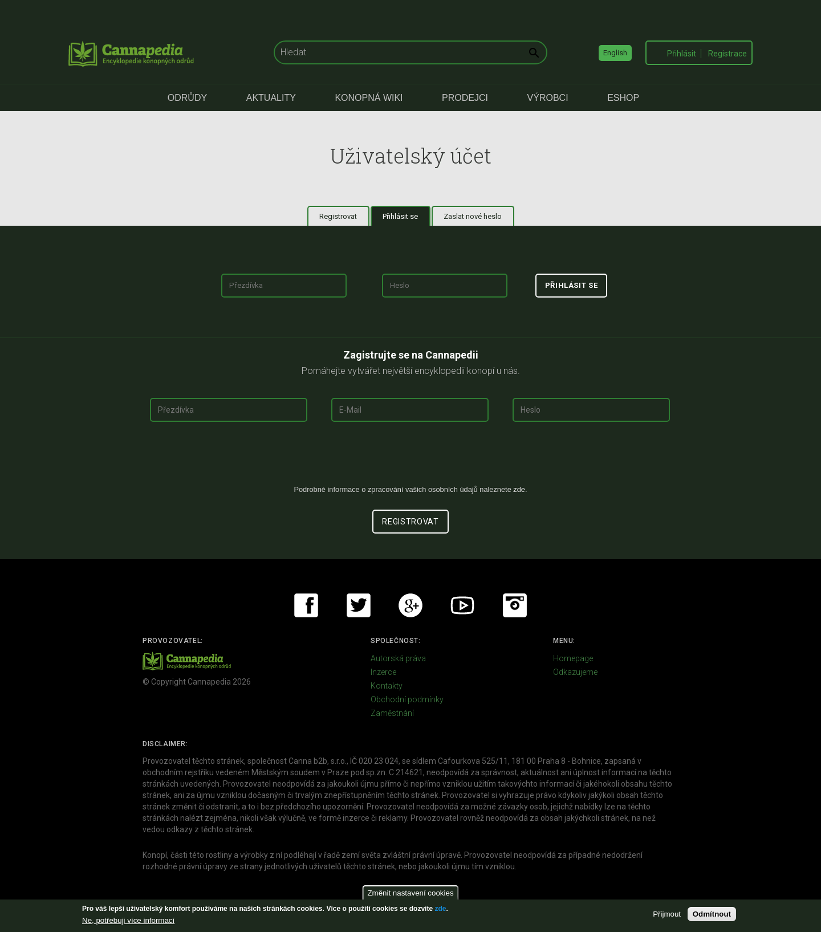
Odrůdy (187, 98)
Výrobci (547, 98)
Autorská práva (398, 658)
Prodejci (465, 98)
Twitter (358, 605)
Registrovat (338, 216)
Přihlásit (681, 53)
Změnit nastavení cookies (410, 893)
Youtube (462, 605)
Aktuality (271, 98)
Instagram (515, 605)
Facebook (306, 605)
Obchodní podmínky (407, 699)
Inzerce (383, 672)
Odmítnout (712, 914)
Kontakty (387, 685)
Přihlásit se (406, 216)
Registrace (727, 53)
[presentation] (410, 458)
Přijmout (667, 914)
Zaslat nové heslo (473, 216)
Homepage (573, 658)
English (615, 52)
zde (440, 909)
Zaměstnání (392, 713)
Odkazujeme (575, 672)
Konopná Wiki (369, 98)
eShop (623, 98)
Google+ (410, 605)
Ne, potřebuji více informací (128, 920)
